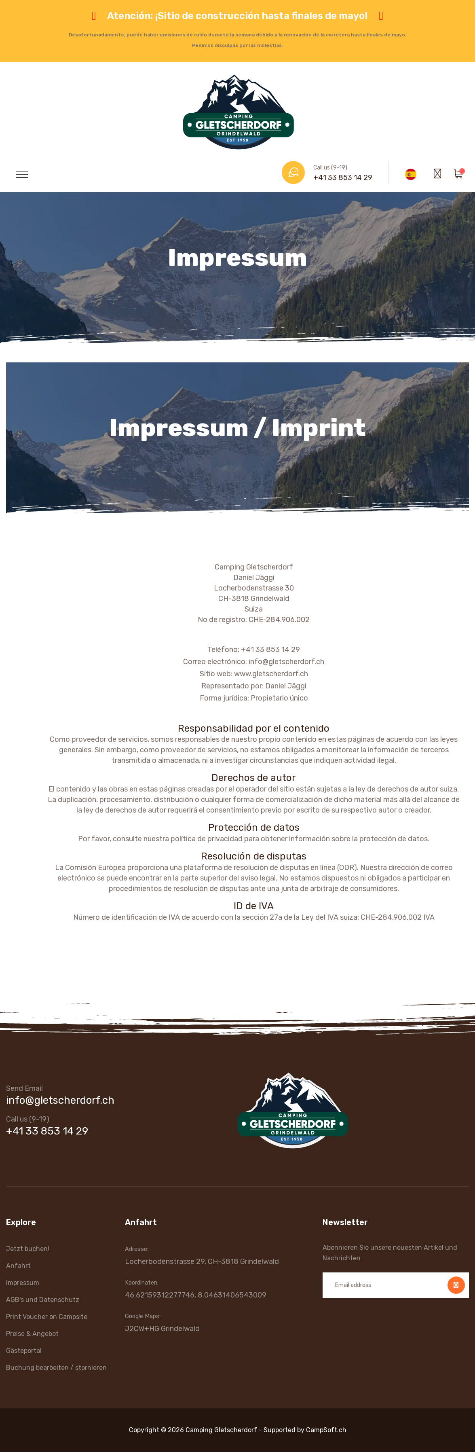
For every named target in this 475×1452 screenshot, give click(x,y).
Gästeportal (24, 1351)
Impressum (22, 1283)
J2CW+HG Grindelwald (162, 1328)
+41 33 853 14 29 (342, 177)
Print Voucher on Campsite (46, 1317)
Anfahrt (18, 1266)
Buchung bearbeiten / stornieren (56, 1368)
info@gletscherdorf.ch (60, 1100)
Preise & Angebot (32, 1334)
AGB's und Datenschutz (42, 1300)
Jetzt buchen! (27, 1249)
